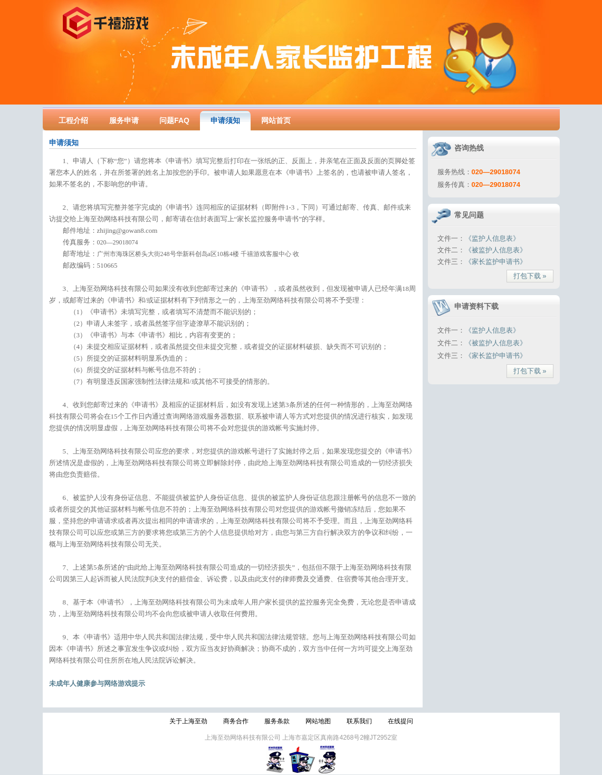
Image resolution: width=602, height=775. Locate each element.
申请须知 (225, 120)
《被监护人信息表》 (496, 250)
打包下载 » (530, 276)
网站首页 (276, 120)
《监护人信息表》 (492, 238)
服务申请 (124, 120)
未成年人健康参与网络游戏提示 (97, 683)
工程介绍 (73, 120)
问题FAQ (174, 120)
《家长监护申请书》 (496, 262)
